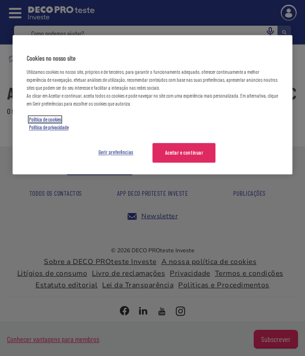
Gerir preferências (115, 153)
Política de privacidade (49, 128)
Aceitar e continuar (184, 153)
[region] (152, 105)
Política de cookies (45, 120)
